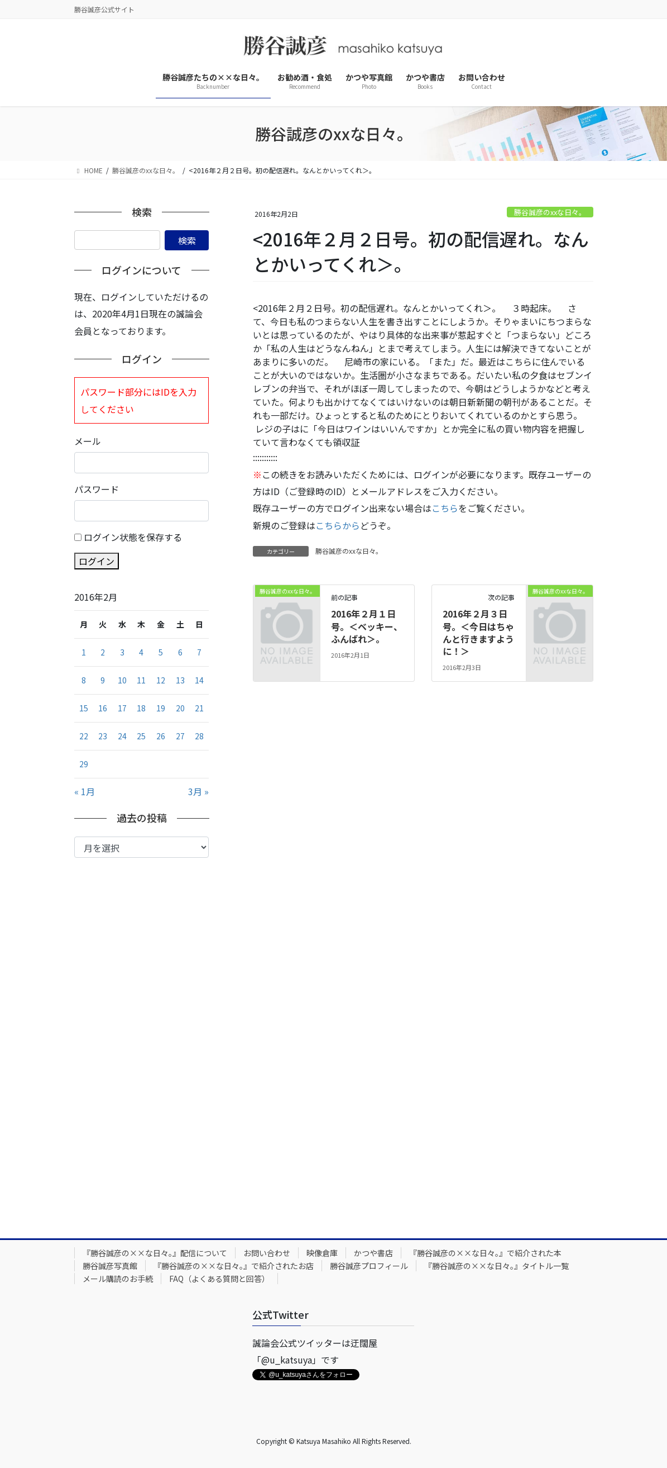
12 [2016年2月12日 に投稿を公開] (160, 680)
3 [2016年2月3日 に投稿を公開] (122, 652)
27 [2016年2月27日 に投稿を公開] (180, 736)
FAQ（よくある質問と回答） (219, 1278)
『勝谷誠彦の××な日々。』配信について (155, 1252)
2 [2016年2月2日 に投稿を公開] (102, 652)
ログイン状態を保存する (133, 537)
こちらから (337, 525)
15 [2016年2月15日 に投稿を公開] (83, 708)
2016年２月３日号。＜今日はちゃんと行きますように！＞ (478, 632)
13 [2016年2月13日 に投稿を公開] (180, 680)
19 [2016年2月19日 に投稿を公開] (160, 708)
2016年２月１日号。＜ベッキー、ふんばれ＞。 (366, 626)
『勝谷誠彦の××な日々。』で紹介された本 (485, 1252)
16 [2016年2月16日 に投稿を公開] (102, 708)
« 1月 (84, 791)
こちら (444, 508)
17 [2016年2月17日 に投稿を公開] (122, 708)
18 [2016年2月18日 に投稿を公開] (141, 708)
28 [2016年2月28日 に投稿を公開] (199, 736)
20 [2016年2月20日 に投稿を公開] (180, 708)
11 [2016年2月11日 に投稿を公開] (141, 680)
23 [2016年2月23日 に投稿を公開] (102, 736)
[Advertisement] (141, 1039)
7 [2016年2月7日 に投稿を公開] (199, 652)
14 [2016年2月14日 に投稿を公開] (199, 680)
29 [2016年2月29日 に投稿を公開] (83, 763)
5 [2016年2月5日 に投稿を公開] (161, 652)
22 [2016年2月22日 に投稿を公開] (83, 736)
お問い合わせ (266, 1252)
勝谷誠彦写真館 (110, 1265)
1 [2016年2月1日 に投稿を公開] (83, 652)
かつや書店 (373, 1252)
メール (87, 441)
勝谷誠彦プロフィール (369, 1265)
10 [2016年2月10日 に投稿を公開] (122, 680)
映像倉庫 (322, 1252)
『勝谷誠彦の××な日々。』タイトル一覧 (496, 1265)
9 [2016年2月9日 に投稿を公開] (102, 680)
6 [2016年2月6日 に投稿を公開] (180, 652)
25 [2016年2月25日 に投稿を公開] (141, 736)
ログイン (96, 561)
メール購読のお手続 (118, 1278)
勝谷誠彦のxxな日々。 (550, 212)
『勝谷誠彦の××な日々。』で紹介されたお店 (233, 1265)
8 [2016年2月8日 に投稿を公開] (83, 680)
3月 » (198, 791)
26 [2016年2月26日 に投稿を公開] (160, 736)
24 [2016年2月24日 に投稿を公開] (122, 736)
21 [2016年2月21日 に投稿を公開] (199, 708)
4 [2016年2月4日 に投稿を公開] (141, 652)
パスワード (96, 489)
